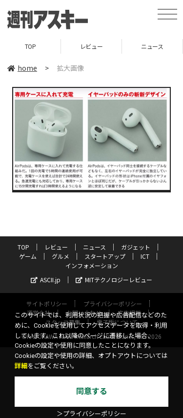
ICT (145, 256)
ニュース (152, 46)
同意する (91, 391)
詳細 (21, 366)
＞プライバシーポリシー (91, 414)
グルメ (60, 256)
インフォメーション (91, 265)
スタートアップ (104, 256)
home (22, 68)
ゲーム (28, 256)
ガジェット (135, 247)
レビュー (91, 46)
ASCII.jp (46, 279)
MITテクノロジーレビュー (114, 279)
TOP (30, 46)
